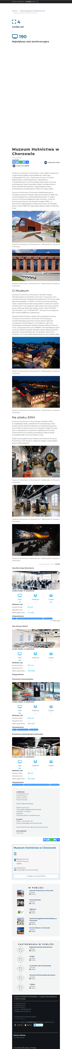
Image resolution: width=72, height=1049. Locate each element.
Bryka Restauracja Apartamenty (40, 947)
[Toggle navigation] (37, 1)
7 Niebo (32, 984)
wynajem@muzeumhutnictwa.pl (31, 823)
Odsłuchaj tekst (52, 162)
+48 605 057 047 (27, 821)
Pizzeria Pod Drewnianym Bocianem (42, 975)
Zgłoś (57, 564)
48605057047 (21, 868)
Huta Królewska (35, 900)
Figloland (32, 909)
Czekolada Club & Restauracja (40, 966)
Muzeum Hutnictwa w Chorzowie (41, 890)
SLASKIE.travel (19, 1037)
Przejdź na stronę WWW (36, 876)
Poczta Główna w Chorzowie (39, 928)
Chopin (32, 956)
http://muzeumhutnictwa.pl (39, 827)
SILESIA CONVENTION (18, 1)
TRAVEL (31, 1)
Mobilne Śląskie (19, 1019)
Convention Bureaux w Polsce (25, 1048)
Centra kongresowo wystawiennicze (28, 815)
